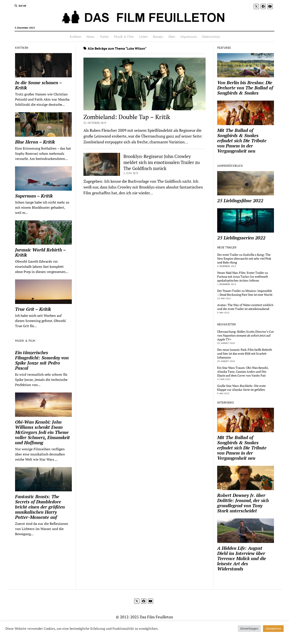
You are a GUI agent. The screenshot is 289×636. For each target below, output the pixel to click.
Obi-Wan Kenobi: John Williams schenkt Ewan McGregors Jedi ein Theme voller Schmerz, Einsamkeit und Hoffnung (42, 432)
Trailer (104, 36)
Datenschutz (211, 36)
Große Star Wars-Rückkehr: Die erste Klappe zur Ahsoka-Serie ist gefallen (241, 388)
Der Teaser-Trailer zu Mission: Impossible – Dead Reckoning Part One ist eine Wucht (244, 293)
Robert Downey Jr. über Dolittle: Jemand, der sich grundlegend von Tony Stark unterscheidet (243, 503)
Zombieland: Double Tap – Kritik (126, 117)
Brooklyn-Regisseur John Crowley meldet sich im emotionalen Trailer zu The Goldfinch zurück (161, 162)
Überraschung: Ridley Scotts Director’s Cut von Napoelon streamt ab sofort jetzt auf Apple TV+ (245, 335)
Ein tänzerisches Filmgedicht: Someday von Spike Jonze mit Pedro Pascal (42, 360)
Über (171, 36)
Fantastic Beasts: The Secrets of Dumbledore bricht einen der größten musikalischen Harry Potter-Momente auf (40, 507)
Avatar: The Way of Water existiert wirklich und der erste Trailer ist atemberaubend (245, 307)
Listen (143, 36)
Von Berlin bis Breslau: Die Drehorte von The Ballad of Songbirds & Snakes (245, 87)
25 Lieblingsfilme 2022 (240, 200)
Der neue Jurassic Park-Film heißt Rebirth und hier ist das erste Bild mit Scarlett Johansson (244, 353)
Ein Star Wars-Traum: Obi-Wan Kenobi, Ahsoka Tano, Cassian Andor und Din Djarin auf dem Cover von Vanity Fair (242, 371)
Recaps (158, 36)
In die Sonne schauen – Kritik (38, 85)
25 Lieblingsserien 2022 (241, 237)
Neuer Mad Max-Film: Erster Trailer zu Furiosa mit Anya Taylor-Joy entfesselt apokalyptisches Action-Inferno (242, 276)
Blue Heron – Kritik (35, 141)
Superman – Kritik (34, 195)
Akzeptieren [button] (273, 628)
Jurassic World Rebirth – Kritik (40, 252)
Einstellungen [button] (249, 628)
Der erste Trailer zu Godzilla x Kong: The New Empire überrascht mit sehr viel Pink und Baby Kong (244, 258)
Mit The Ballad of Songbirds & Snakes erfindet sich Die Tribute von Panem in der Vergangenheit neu (241, 140)
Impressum (188, 36)
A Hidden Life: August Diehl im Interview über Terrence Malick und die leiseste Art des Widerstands (241, 558)
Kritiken (75, 36)
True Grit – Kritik (33, 309)
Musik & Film (124, 36)
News (90, 36)
